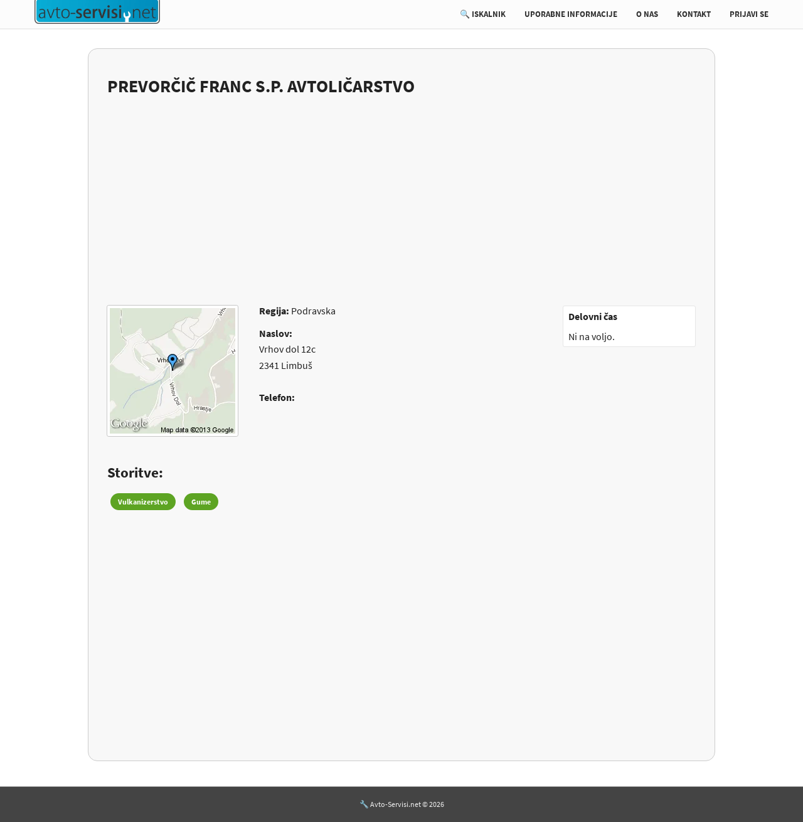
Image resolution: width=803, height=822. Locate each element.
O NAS (647, 14)
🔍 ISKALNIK (483, 14)
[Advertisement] (401, 192)
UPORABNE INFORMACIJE (570, 14)
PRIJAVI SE (749, 14)
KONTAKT (694, 14)
